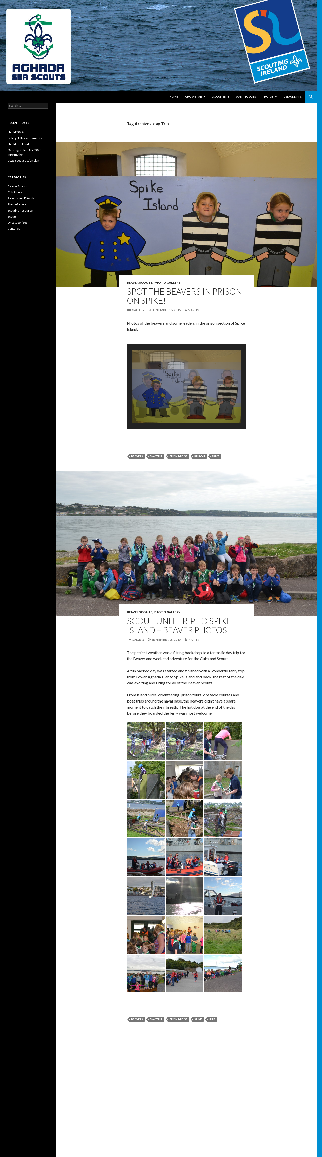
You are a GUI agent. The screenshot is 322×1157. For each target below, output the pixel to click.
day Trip (156, 456)
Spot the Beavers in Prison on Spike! (184, 295)
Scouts (12, 216)
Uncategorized (18, 222)
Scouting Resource (20, 210)
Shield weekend (18, 144)
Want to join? (246, 96)
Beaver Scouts (139, 282)
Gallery (138, 310)
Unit (212, 1019)
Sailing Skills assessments (25, 138)
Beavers (137, 456)
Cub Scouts (15, 192)
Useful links (293, 96)
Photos (268, 96)
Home (174, 96)
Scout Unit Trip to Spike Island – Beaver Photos (179, 625)
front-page (178, 456)
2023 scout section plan (23, 160)
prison (199, 456)
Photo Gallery (167, 282)
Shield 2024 (15, 132)
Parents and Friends (21, 198)
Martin (193, 310)
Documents (220, 96)
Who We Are (193, 96)
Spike (215, 456)
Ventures (14, 228)
